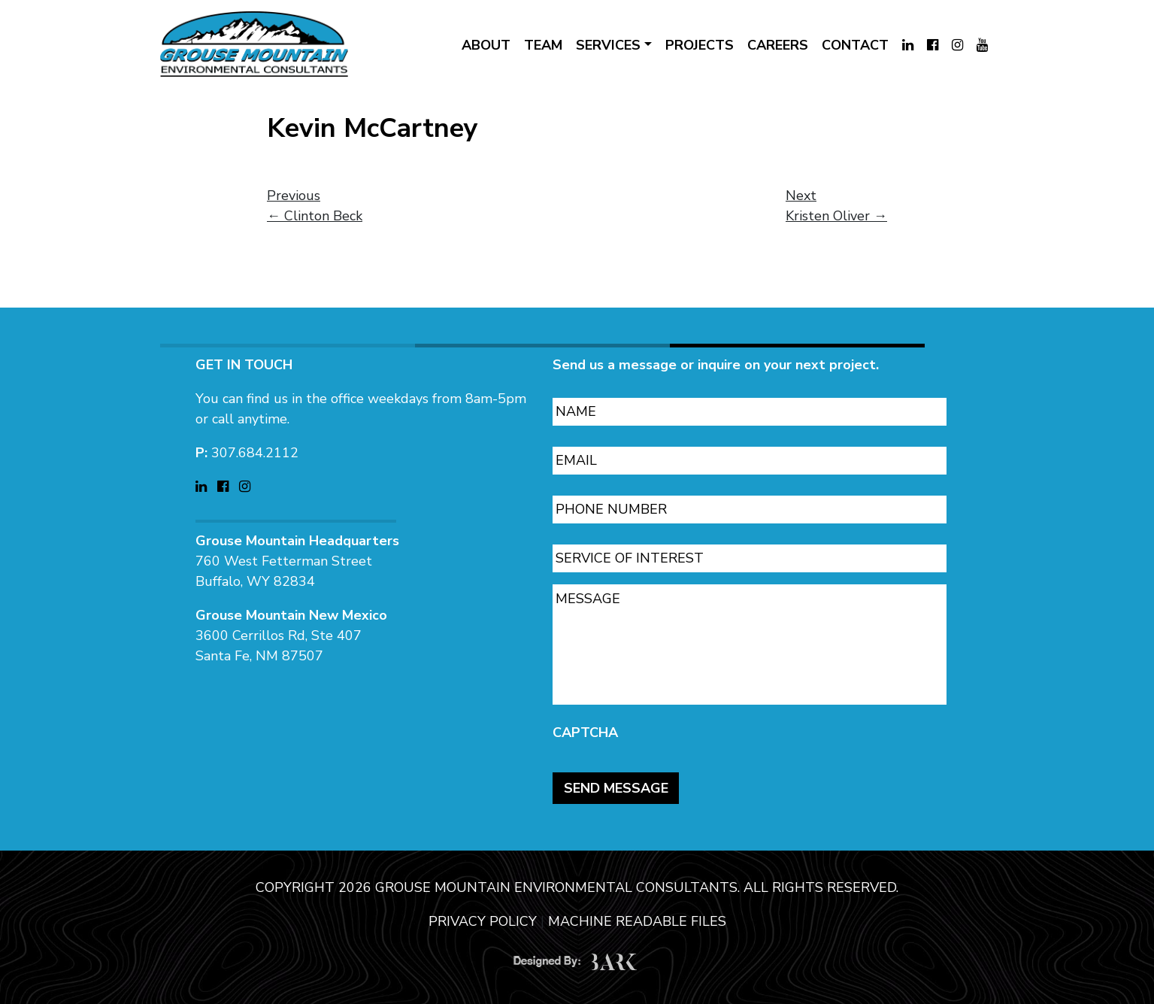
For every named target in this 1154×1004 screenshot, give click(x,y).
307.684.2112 (254, 447)
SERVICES (608, 45)
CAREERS (777, 45)
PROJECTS (699, 45)
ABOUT (486, 45)
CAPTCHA (585, 727)
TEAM (543, 45)
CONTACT (855, 45)
